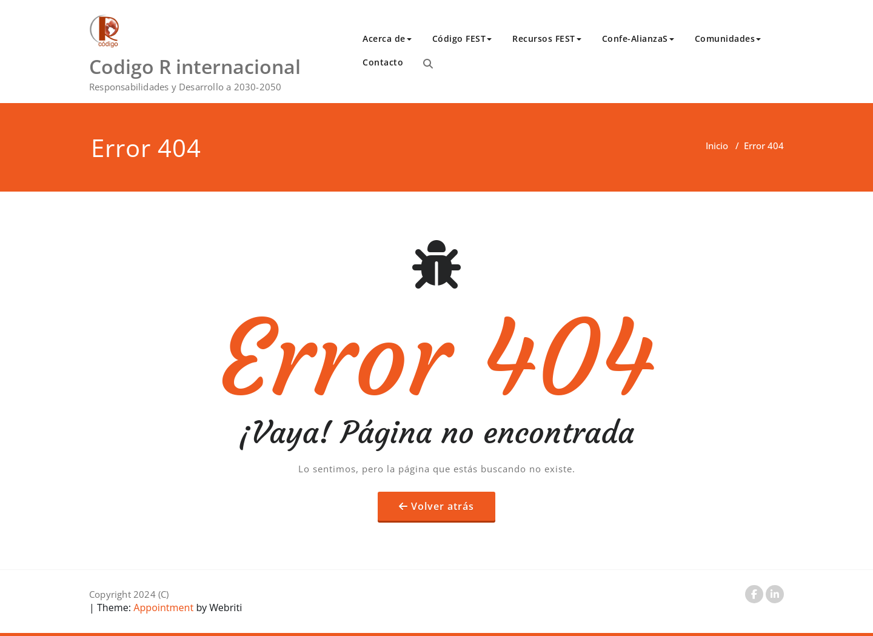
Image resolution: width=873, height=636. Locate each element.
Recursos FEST (546, 38)
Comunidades (728, 38)
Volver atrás (442, 506)
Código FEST (462, 38)
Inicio (717, 145)
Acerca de (387, 38)
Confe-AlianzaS (638, 38)
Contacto (383, 62)
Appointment (162, 607)
